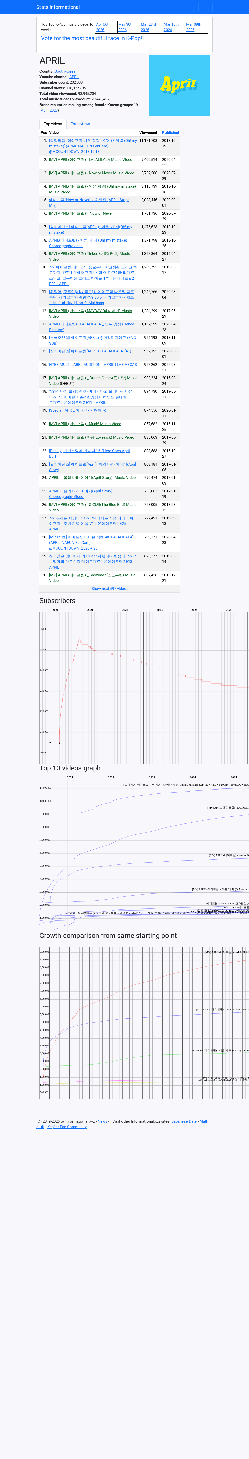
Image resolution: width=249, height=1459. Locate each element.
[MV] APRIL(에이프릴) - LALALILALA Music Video (90, 159)
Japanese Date (184, 1121)
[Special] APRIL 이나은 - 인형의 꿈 (77, 410)
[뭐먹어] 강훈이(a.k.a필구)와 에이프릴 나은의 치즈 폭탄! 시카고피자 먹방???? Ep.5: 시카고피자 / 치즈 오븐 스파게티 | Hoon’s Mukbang (91, 297)
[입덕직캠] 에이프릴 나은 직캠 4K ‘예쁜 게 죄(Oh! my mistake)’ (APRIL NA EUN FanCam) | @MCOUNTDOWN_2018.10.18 (93, 146)
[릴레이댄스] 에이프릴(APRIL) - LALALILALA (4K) (90, 351)
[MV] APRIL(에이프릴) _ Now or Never (81, 213)
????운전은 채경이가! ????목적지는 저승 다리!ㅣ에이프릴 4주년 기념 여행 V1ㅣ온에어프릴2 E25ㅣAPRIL (91, 523)
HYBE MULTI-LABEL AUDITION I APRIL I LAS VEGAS (93, 364)
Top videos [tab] (53, 124)
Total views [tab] (80, 124)
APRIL (74, 77)
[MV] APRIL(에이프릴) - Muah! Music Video (85, 424)
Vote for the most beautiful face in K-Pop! (91, 38)
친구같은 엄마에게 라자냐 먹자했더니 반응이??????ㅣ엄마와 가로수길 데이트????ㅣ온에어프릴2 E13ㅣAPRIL (92, 562)
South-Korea (65, 71)
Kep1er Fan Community (67, 1127)
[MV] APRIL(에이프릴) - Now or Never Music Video (91, 173)
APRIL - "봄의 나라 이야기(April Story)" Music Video (92, 477)
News (102, 1121)
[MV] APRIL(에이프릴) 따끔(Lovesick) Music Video (91, 437)
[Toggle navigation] (205, 7)
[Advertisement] (206, 195)
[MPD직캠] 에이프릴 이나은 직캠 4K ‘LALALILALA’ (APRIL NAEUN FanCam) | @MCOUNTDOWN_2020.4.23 (91, 543)
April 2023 (49, 110)
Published (170, 132)
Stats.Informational (58, 7)
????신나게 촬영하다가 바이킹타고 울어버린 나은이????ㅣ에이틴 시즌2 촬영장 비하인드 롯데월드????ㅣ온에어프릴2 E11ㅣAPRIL (90, 397)
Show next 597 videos (110, 588)
